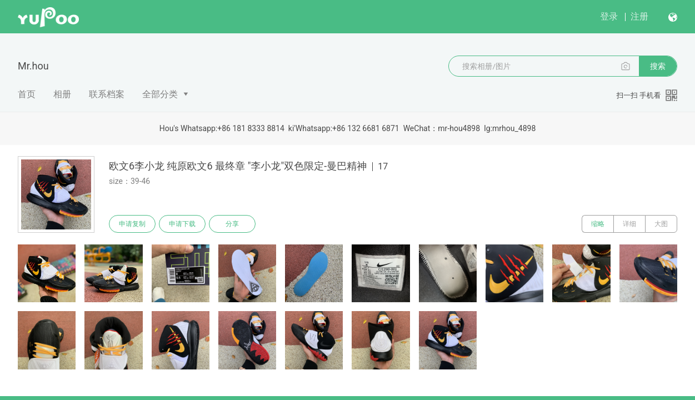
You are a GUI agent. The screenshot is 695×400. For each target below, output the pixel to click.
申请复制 (132, 224)
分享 (232, 224)
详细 (629, 224)
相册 (62, 94)
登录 (609, 16)
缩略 (597, 224)
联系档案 (106, 94)
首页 (27, 94)
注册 (639, 16)
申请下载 (182, 224)
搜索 (658, 66)
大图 (661, 224)
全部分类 (160, 94)
